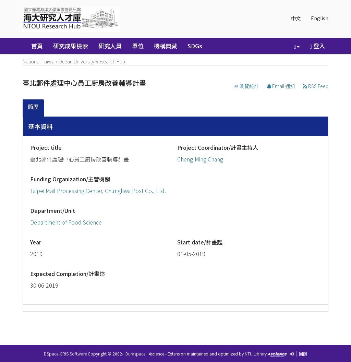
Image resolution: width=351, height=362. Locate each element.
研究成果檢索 (70, 45)
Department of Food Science (66, 222)
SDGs (194, 45)
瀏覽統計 (246, 86)
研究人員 (110, 45)
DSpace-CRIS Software (65, 354)
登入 (317, 45)
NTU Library (256, 354)
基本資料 (40, 126)
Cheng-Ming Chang (200, 159)
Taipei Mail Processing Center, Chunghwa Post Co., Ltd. (98, 190)
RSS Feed (315, 86)
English (319, 18)
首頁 (37, 45)
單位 (138, 45)
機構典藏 (165, 45)
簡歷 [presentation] (33, 106)
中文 (296, 18)
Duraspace (135, 354)
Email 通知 (281, 86)
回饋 (303, 354)
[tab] (34, 108)
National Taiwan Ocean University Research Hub (74, 61)
